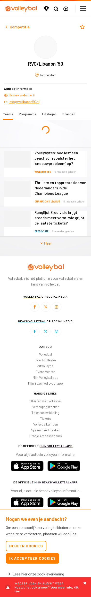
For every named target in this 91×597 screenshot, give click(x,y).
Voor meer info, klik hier (45, 587)
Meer (45, 243)
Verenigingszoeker (45, 407)
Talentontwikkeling (45, 413)
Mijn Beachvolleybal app (45, 383)
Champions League (47, 201)
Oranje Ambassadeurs (45, 436)
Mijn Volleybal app (45, 377)
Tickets (45, 418)
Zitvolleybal (45, 366)
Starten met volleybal (45, 401)
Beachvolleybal (46, 360)
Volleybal (45, 354)
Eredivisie (41, 231)
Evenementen (45, 372)
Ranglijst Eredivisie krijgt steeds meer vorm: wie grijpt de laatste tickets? (59, 217)
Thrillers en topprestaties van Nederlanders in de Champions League (60, 187)
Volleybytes (42, 172)
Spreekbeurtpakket (45, 430)
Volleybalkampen (45, 424)
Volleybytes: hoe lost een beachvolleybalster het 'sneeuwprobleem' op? (56, 158)
